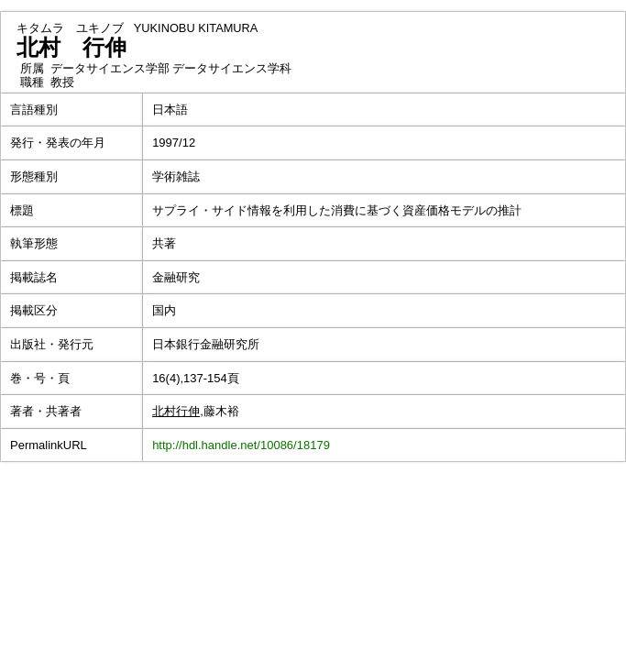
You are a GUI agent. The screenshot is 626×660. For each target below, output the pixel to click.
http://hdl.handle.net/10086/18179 (241, 445)
